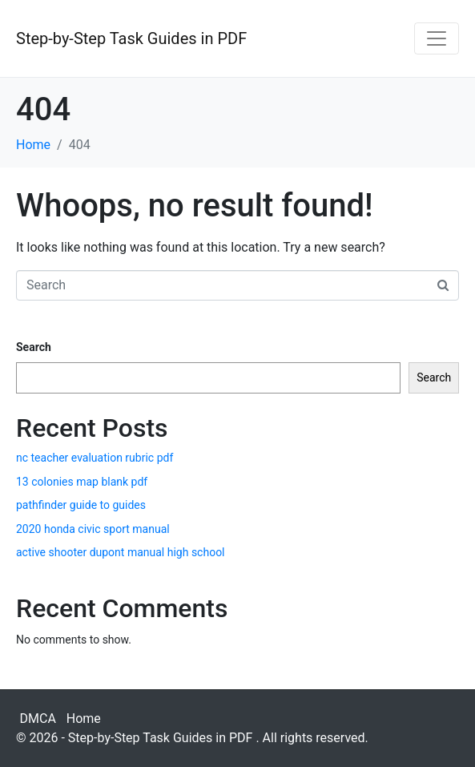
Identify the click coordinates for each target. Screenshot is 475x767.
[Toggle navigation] (436, 38)
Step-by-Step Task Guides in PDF (131, 38)
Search (33, 347)
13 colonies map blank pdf (81, 481)
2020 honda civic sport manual (93, 529)
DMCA (38, 718)
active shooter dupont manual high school (120, 552)
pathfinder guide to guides (81, 505)
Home (83, 718)
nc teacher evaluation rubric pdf (94, 457)
